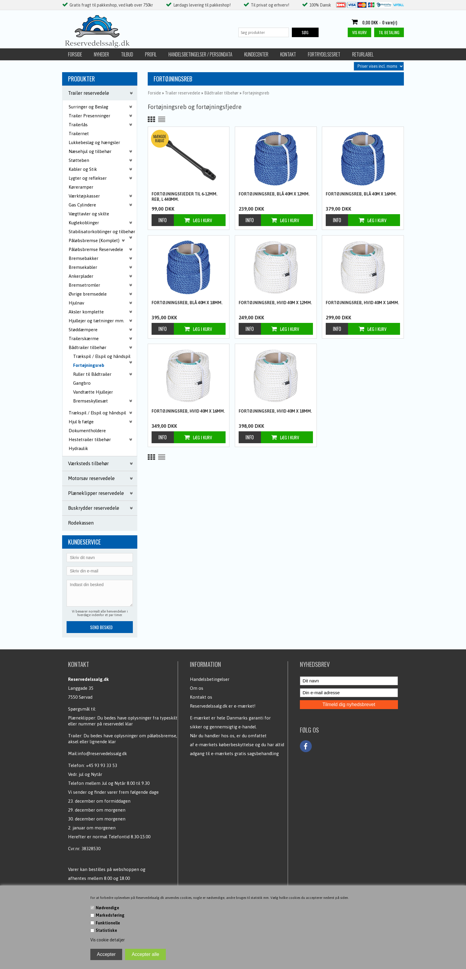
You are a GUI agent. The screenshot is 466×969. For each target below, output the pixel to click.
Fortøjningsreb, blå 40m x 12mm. (274, 194)
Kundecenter (256, 54)
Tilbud (127, 54)
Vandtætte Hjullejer (93, 391)
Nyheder (101, 54)
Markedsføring (110, 915)
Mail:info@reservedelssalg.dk (97, 753)
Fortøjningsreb (88, 365)
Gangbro (82, 383)
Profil (151, 54)
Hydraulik (78, 448)
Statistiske (106, 930)
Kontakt (288, 54)
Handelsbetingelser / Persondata (200, 54)
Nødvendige (107, 907)
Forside (75, 54)
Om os (196, 688)
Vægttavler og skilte (89, 213)
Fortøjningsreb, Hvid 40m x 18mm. (275, 411)
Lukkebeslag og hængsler (94, 142)
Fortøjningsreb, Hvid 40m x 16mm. (188, 411)
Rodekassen (81, 522)
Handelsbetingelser (209, 679)
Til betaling (389, 32)
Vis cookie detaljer (107, 940)
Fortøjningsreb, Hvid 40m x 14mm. (362, 302)
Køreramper (81, 187)
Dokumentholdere (87, 430)
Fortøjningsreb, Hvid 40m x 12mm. (275, 302)
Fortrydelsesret (324, 54)
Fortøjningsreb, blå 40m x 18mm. (187, 302)
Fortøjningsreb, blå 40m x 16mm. (361, 194)
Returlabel (363, 54)
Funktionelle (108, 923)
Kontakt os (201, 697)
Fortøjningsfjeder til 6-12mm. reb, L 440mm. (185, 197)
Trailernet (79, 133)
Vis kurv (359, 32)
